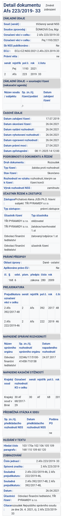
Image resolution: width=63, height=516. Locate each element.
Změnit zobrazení (50, 7)
